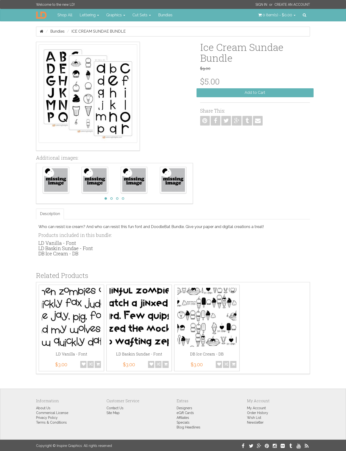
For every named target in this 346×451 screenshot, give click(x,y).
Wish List (254, 418)
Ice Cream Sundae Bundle (98, 31)
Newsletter (255, 422)
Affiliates (183, 418)
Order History (257, 413)
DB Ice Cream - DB (58, 253)
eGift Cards (185, 413)
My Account (256, 408)
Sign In (261, 4)
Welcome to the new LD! (55, 4)
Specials (183, 422)
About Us (43, 408)
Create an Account (292, 4)
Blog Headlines (188, 427)
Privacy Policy (47, 418)
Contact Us (115, 408)
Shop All (64, 15)
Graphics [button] (115, 15)
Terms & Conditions (51, 422)
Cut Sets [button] (141, 15)
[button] (276, 15)
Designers (184, 408)
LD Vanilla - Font (57, 243)
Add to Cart (255, 92)
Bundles (165, 15)
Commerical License (52, 413)
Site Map (113, 413)
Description (50, 213)
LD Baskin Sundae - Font (65, 248)
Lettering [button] (89, 15)
